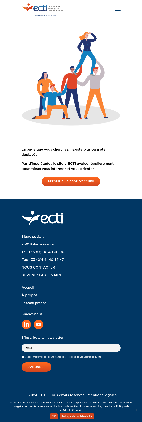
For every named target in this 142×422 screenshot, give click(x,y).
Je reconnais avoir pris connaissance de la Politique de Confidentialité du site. (63, 356)
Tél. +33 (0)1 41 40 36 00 (43, 252)
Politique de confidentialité (76, 416)
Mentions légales (102, 395)
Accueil (28, 287)
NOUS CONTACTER (38, 267)
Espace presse (34, 303)
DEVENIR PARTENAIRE (42, 275)
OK (54, 416)
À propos (29, 295)
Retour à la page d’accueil (71, 181)
